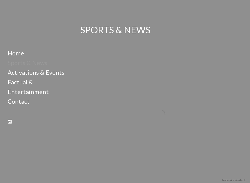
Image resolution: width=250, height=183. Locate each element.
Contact (19, 101)
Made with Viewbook (234, 180)
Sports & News (27, 62)
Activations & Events (36, 72)
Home (16, 53)
